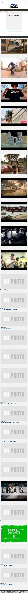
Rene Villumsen (19, 31)
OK (23, 592)
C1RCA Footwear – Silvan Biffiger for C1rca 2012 (7, 521)
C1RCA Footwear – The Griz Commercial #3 (7, 565)
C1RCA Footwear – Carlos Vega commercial (7, 127)
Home (1, 11)
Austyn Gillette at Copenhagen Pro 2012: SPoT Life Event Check (10, 422)
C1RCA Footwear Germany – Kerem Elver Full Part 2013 (8, 175)
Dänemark (15, 31)
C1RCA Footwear (10, 31)
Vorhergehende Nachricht (10, 34)
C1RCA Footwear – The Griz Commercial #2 (7, 584)
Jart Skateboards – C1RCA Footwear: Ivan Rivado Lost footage (9, 290)
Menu (14, 9)
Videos (3, 11)
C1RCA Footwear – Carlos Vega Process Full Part (8, 103)
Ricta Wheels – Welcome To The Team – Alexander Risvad (9, 55)
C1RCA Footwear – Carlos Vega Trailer (6, 151)
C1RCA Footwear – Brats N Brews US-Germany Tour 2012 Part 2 (10, 223)
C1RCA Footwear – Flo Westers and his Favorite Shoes (8, 441)
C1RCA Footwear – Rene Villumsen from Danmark (14, 13)
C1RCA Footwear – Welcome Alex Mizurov (6, 328)
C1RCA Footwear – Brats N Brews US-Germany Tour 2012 (9, 403)
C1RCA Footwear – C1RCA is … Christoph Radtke (7, 347)
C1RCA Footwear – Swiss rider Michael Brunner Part (8, 384)
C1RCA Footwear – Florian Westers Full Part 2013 (8, 79)
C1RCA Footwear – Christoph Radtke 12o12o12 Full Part (9, 309)
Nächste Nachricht (17, 34)
